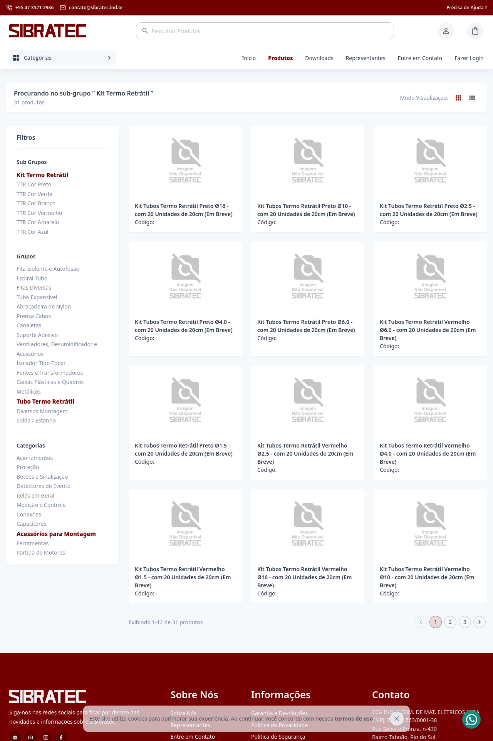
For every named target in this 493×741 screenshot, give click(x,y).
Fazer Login (469, 58)
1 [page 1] (435, 622)
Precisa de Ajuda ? (466, 8)
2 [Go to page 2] (450, 622)
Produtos (280, 58)
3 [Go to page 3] (465, 622)
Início (249, 58)
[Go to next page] (479, 622)
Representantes (366, 58)
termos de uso (354, 718)
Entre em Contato (420, 58)
